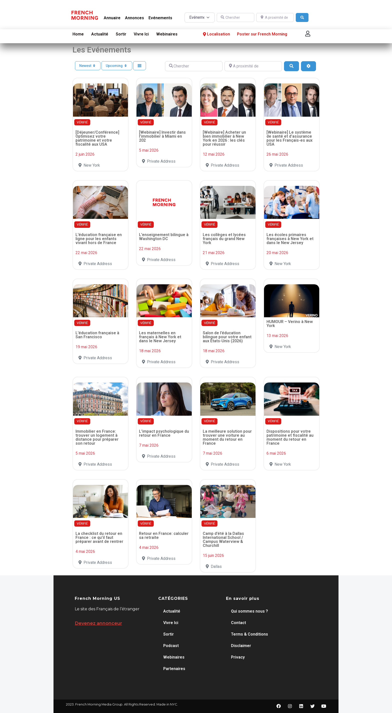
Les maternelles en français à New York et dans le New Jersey (160, 337)
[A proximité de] (275, 17)
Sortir (121, 34)
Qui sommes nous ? (249, 611)
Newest (87, 66)
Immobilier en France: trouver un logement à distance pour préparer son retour (97, 437)
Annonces (134, 17)
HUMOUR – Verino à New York (289, 323)
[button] (308, 33)
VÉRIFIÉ (82, 122)
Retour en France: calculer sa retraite (163, 535)
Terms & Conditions (249, 634)
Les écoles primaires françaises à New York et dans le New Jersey (290, 238)
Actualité (99, 34)
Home (78, 34)
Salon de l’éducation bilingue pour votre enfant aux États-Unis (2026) (227, 337)
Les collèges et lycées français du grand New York (224, 238)
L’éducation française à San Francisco (97, 335)
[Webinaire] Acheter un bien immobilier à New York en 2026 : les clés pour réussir (224, 138)
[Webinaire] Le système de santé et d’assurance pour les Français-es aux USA (289, 138)
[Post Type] (199, 17)
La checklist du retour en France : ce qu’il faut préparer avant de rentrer (99, 537)
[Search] (302, 17)
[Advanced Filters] (308, 66)
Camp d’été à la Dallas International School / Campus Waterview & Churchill (223, 539)
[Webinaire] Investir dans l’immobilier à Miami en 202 (162, 136)
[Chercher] (235, 17)
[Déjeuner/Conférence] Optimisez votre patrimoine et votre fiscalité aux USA (97, 138)
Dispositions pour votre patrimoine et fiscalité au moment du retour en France (290, 437)
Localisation (216, 34)
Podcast (171, 645)
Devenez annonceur (98, 623)
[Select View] (139, 65)
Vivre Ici (141, 34)
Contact (238, 622)
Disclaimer (241, 645)
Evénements (160, 17)
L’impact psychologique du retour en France (164, 433)
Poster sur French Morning (262, 34)
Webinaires (167, 34)
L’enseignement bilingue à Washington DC (163, 236)
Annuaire (112, 17)
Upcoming (117, 66)
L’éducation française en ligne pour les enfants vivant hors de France (99, 238)
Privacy (238, 657)
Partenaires (174, 668)
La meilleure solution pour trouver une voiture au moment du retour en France (227, 437)
